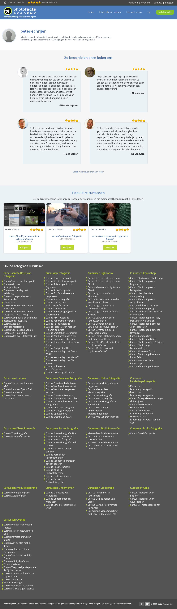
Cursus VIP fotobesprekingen (145, 504)
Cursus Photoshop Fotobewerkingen (140, 347)
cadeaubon (33, 603)
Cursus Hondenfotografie (16, 436)
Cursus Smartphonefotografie (61, 332)
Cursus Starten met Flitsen (59, 436)
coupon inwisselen (66, 603)
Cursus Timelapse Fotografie (60, 339)
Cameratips (9, 302)
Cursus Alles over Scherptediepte (12, 286)
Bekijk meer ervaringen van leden (88, 171)
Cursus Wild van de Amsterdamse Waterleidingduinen (98, 410)
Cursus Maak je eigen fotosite (18, 588)
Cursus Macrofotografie (100, 398)
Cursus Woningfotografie (16, 492)
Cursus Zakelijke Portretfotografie (54, 471)
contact (158, 2)
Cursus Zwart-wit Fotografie (60, 407)
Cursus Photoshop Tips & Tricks (146, 342)
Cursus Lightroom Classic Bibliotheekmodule (101, 331)
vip (148, 12)
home (91, 12)
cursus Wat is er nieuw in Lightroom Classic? (110, 237)
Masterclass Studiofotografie (103, 433)
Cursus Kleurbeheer (56, 308)
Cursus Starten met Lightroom (104, 278)
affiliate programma (84, 603)
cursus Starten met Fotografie (67, 236)
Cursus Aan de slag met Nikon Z (62, 357)
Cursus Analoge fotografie (59, 410)
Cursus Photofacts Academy (18, 585)
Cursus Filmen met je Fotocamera (99, 494)
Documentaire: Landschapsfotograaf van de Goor (145, 419)
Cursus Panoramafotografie (60, 320)
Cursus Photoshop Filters (143, 339)
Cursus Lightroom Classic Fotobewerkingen (101, 319)
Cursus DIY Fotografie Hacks (60, 372)
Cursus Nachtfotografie (58, 323)
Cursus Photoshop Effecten (144, 366)
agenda (24, 603)
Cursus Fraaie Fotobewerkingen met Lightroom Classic (104, 337)
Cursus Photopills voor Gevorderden (142, 500)
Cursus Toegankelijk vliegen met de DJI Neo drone (20, 569)
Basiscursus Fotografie (15, 320)
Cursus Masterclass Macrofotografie (98, 391)
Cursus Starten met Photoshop (146, 278)
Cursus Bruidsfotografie (142, 433)
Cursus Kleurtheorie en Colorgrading (142, 295)
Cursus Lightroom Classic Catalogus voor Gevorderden (103, 325)
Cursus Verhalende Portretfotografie (56, 456)
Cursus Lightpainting (56, 413)
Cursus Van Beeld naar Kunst (61, 386)
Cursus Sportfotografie (58, 299)
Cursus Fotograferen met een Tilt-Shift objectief (61, 328)
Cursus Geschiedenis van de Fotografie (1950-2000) (18, 331)
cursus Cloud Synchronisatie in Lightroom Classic (24, 237)
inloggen (169, 2)
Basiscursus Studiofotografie (103, 442)
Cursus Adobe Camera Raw (144, 305)
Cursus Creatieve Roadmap (60, 395)
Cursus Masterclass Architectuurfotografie (57, 304)
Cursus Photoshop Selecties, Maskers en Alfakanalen (145, 319)
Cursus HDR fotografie (57, 317)
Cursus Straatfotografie (58, 290)
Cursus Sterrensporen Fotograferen (141, 406)
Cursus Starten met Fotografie (19, 281)
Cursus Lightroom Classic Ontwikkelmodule (101, 307)
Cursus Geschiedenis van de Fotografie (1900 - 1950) (18, 313)
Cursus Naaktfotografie (58, 466)
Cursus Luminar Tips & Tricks (18, 389)
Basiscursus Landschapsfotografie (141, 394)
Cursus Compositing (140, 335)
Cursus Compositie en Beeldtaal (20, 317)
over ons (145, 2)
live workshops (134, 12)
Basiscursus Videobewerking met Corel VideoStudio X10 (103, 512)
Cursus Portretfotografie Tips (61, 433)
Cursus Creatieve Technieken (61, 383)
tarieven (133, 2)
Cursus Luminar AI (13, 392)
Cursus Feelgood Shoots (58, 476)
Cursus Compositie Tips (58, 348)
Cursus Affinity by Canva (16, 561)
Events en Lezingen (13, 582)
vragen (97, 603)
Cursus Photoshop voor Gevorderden (142, 301)
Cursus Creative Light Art (58, 416)
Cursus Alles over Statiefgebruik (20, 335)
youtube (105, 603)
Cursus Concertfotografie (59, 278)
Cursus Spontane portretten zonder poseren (60, 462)
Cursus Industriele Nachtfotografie (55, 368)
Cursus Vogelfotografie (15, 433)
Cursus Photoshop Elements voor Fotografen (145, 325)
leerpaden (52, 603)
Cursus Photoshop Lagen (143, 308)
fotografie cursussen (110, 12)
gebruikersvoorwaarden (120, 603)
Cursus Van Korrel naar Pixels (61, 335)
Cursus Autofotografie (15, 495)
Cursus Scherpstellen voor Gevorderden (17, 298)
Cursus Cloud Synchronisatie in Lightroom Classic (104, 344)
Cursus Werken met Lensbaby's (62, 398)
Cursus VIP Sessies (13, 579)
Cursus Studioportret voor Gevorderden (101, 438)
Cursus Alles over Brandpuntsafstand (13, 325)
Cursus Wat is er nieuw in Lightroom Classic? (101, 350)
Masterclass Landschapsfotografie (141, 388)
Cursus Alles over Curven (143, 351)
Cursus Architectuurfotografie (61, 281)
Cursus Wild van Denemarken (103, 416)
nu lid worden (165, 12)
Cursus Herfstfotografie (100, 395)
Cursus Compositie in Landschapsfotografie (141, 412)
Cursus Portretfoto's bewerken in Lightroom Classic (104, 301)
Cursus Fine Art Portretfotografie (54, 481)
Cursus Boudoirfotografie (59, 439)
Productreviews (11, 564)
